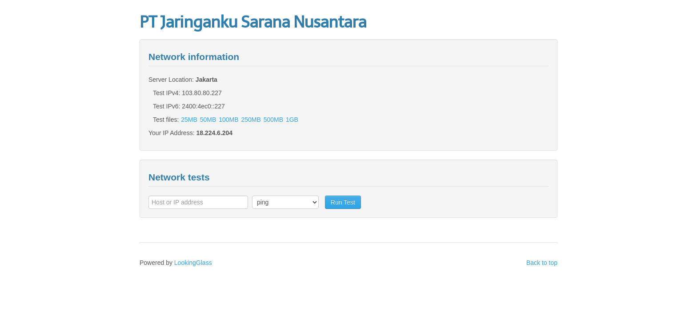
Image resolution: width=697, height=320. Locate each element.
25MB (189, 119)
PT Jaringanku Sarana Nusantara (253, 22)
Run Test (343, 202)
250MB (250, 119)
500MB (273, 119)
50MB (208, 119)
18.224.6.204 (214, 132)
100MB (228, 119)
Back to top (541, 262)
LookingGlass (193, 262)
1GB (292, 119)
